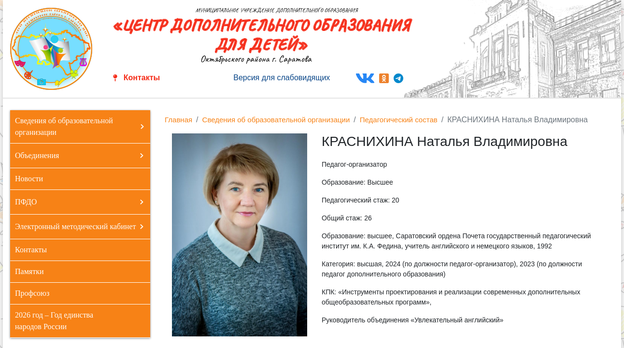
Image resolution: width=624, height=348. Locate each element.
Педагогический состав (399, 120)
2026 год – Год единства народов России (54, 321)
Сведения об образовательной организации (276, 120)
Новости (29, 178)
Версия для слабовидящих (281, 77)
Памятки (29, 271)
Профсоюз (32, 293)
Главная (178, 120)
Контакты (142, 77)
